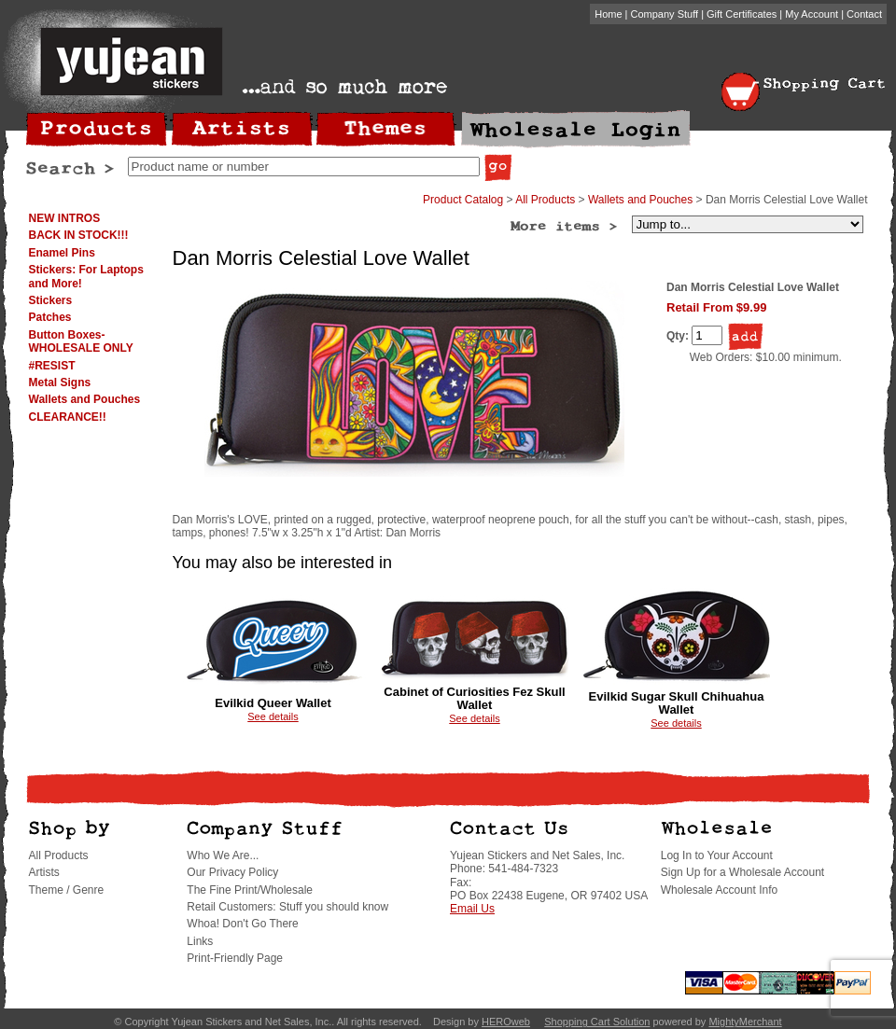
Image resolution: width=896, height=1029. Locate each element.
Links (200, 941)
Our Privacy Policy (232, 872)
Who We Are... (223, 855)
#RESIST (52, 365)
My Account (811, 14)
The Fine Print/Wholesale (250, 890)
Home (608, 14)
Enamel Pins (62, 252)
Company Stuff (665, 14)
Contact (864, 14)
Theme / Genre (67, 890)
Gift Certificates (742, 14)
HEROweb (506, 1021)
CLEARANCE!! (67, 417)
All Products (545, 199)
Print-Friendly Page (235, 958)
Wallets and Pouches (85, 399)
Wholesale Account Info (719, 890)
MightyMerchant (744, 1021)
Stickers (51, 300)
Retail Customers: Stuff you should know (287, 906)
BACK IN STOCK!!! (79, 235)
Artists (44, 872)
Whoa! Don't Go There (242, 923)
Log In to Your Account (717, 855)
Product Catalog (463, 199)
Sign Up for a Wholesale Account (742, 872)
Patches (50, 317)
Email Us (472, 908)
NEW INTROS (65, 218)
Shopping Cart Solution (597, 1021)
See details (272, 716)
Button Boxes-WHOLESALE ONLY (81, 341)
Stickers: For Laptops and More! (86, 276)
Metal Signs (60, 382)
